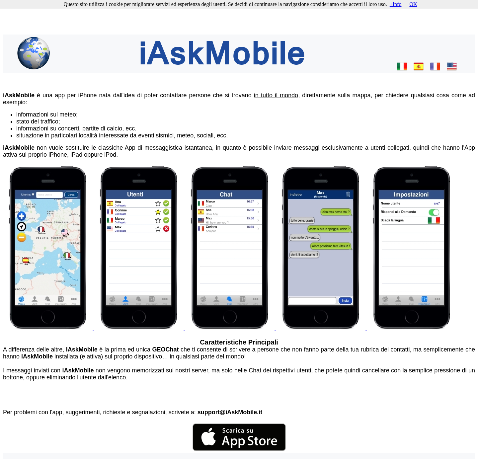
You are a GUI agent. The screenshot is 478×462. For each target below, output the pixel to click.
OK (413, 4)
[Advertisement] (239, 18)
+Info (396, 4)
